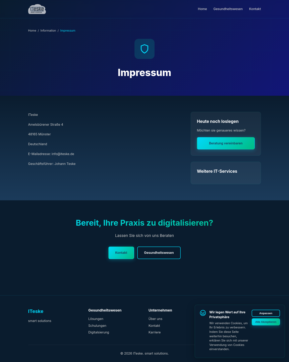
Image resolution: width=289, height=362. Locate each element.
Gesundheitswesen (228, 9)
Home (202, 9)
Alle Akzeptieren (265, 321)
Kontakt (255, 9)
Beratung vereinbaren (225, 143)
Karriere (155, 332)
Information (48, 30)
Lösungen (95, 319)
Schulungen (97, 326)
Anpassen (265, 313)
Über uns (155, 319)
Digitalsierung (98, 332)
